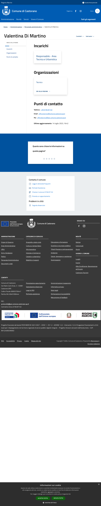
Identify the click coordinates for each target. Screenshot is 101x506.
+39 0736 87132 (46, 110)
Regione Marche (6, 2)
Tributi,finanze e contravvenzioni (62, 249)
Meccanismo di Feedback (59, 297)
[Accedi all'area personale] (90, 2)
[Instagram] (80, 11)
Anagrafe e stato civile (33, 242)
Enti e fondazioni (6, 253)
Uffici (3, 249)
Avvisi (78, 249)
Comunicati (79, 246)
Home (6, 27)
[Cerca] (97, 11)
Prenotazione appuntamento (35, 283)
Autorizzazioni (56, 260)
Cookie (26, 341)
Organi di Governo (7, 242)
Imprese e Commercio (33, 253)
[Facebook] (75, 11)
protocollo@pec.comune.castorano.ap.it (15, 304)
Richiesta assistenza (33, 294)
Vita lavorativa (31, 249)
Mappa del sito (36, 341)
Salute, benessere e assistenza (61, 256)
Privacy (19, 341)
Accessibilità (10, 341)
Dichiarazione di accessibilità (60, 294)
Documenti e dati (7, 263)
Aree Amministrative (8, 246)
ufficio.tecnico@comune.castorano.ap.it (52, 114)
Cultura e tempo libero (33, 246)
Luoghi (78, 259)
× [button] (99, 484)
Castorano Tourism (82, 272)
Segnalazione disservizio (34, 287)
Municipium (95, 341)
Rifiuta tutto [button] (58, 498)
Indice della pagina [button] (12, 43)
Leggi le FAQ (30, 290)
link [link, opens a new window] (70, 494)
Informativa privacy (57, 287)
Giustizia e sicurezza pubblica (61, 246)
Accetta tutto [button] (43, 498)
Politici (3, 256)
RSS (2, 341)
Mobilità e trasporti (32, 260)
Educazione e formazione (59, 242)
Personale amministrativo (33, 27)
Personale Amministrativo (10, 260)
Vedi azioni (90, 36)
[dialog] (50, 494)
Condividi (80, 36)
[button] (50, 503)
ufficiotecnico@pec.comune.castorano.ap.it (51, 118)
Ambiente (54, 253)
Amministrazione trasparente (61, 283)
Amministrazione (16, 27)
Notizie (78, 242)
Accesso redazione (94, 344)
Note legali (54, 290)
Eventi (78, 263)
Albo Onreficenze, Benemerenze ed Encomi (86, 267)
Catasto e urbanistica (33, 256)
